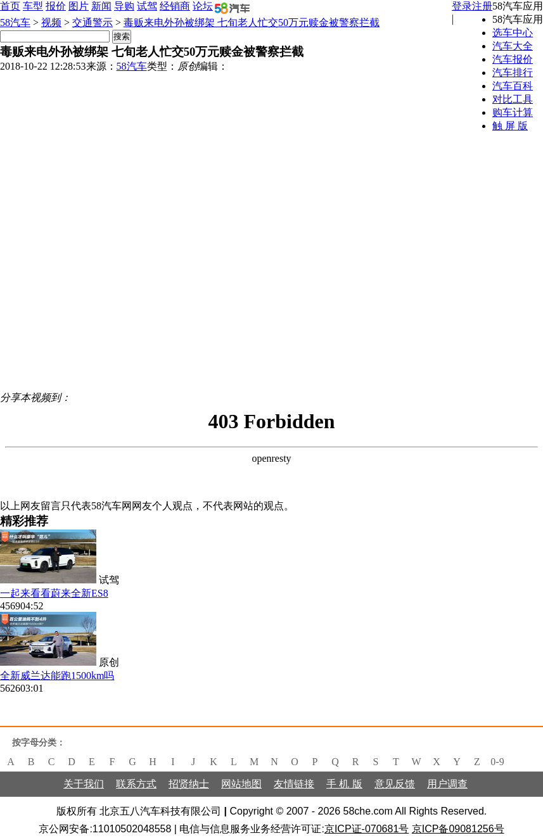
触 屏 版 (510, 125)
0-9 (497, 761)
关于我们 (83, 783)
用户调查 (447, 783)
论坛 (203, 6)
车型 (33, 6)
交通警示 (92, 22)
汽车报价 (512, 59)
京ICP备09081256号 (458, 828)
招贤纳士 (189, 783)
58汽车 (15, 22)
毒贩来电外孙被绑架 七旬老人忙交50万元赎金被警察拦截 (252, 22)
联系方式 (136, 783)
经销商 (175, 6)
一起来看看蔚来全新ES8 (54, 593)
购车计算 (512, 112)
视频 (51, 22)
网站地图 (241, 783)
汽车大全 (512, 46)
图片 (78, 6)
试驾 (147, 6)
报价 (56, 6)
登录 (462, 6)
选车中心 (512, 32)
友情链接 (294, 783)
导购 (124, 6)
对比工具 (512, 99)
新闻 (101, 6)
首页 (10, 6)
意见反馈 (394, 783)
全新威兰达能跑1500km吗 (57, 675)
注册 (482, 6)
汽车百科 (512, 85)
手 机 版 (344, 783)
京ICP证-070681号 (366, 828)
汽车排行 (512, 72)
